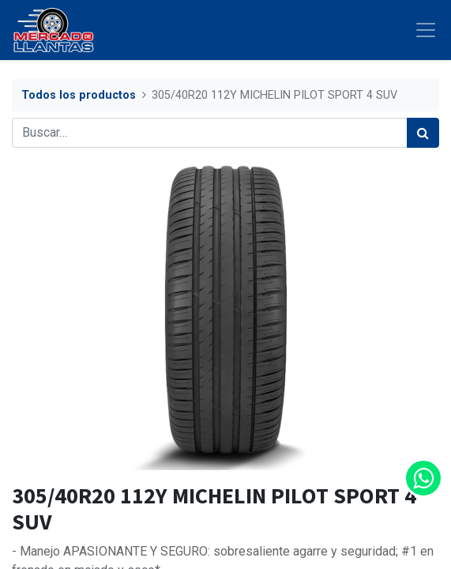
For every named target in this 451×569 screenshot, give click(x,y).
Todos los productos (78, 95)
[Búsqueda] (423, 133)
